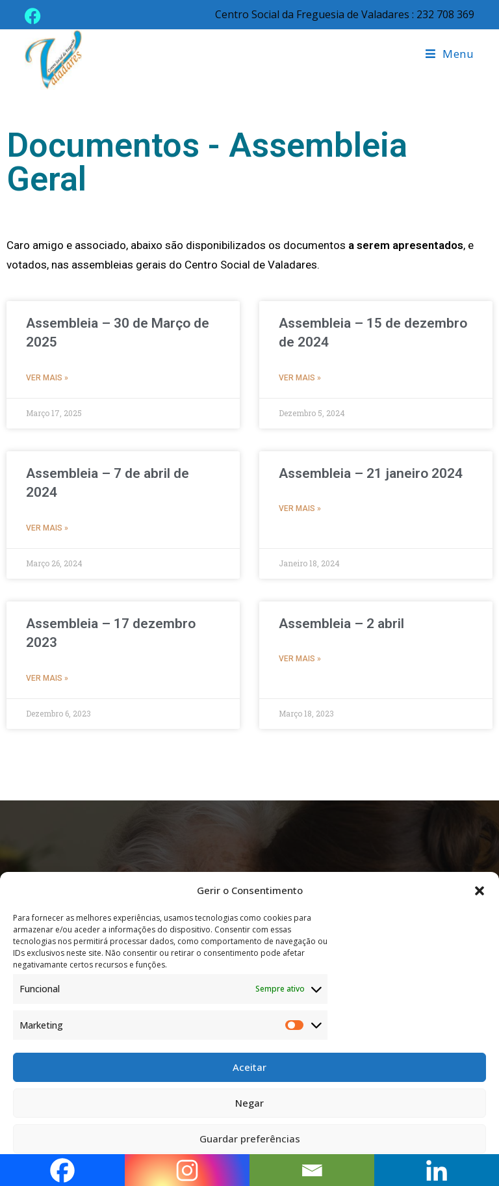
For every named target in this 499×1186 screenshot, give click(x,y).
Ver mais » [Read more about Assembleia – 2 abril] (300, 658)
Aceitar (249, 1067)
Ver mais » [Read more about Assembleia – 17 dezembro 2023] (47, 678)
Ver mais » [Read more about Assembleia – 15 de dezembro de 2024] (300, 377)
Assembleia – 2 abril (341, 623)
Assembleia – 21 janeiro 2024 (371, 473)
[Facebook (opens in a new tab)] (35, 16)
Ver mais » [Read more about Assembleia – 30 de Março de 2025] (47, 377)
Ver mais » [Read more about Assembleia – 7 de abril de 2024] (47, 528)
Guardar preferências (249, 1138)
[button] (479, 890)
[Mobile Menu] (450, 53)
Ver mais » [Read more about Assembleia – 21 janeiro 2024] (300, 508)
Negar (249, 1102)
